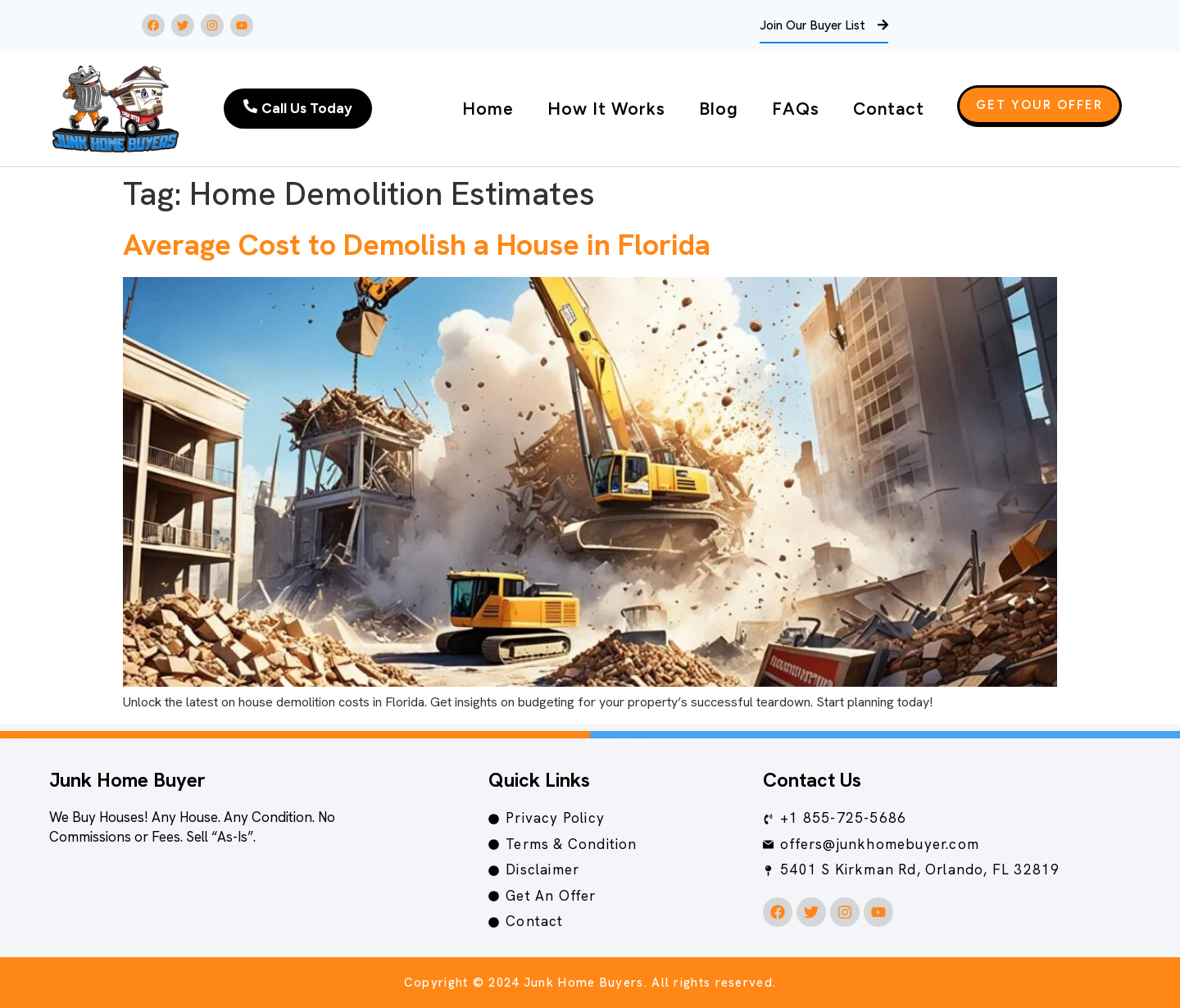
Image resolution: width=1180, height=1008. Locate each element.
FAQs (795, 108)
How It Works (606, 108)
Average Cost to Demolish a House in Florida (416, 244)
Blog (718, 108)
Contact (888, 108)
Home (488, 108)
